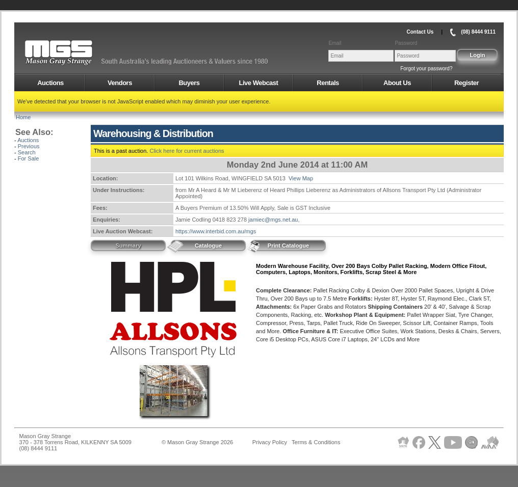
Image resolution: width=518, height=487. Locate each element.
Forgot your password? (426, 68)
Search (27, 152)
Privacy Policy (269, 442)
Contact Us (419, 32)
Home (23, 117)
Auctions (50, 83)
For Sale (28, 158)
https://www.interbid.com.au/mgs (215, 231)
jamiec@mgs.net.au (273, 220)
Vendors (120, 83)
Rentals (328, 83)
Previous (29, 146)
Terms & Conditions (316, 442)
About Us (397, 83)
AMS (83, 53)
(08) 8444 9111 (478, 32)
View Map (301, 178)
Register (466, 83)
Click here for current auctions (186, 151)
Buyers (188, 83)
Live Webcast (258, 83)
